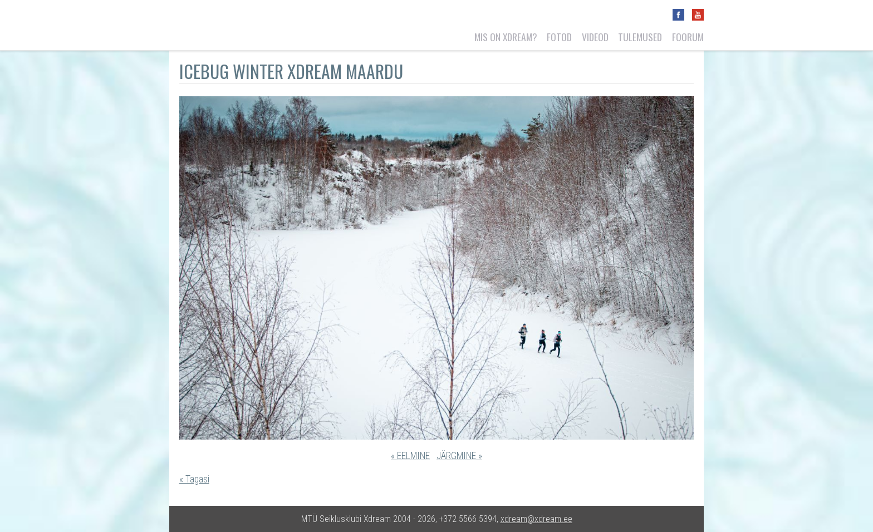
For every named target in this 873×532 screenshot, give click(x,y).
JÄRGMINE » (459, 455)
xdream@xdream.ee (536, 519)
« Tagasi (194, 479)
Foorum (688, 36)
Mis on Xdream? (505, 36)
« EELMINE (410, 455)
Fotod (559, 36)
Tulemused (640, 36)
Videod (595, 36)
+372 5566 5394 (468, 519)
